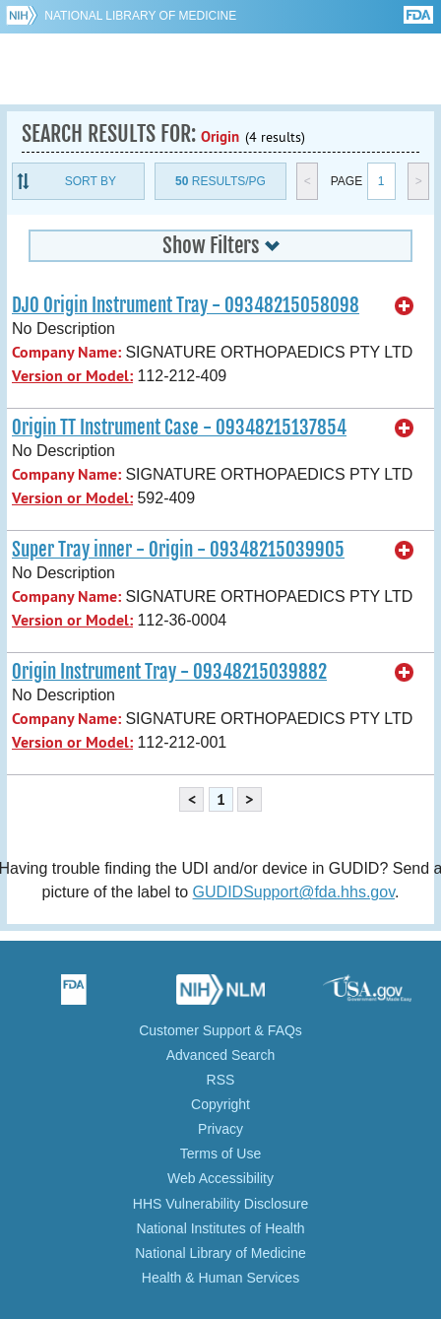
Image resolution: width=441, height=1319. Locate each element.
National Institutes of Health (220, 1228)
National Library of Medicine (140, 16)
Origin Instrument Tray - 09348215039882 (169, 672)
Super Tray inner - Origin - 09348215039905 (178, 549)
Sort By (90, 181)
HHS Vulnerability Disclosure (220, 1204)
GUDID (221, 68)
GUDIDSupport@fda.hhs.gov (294, 892)
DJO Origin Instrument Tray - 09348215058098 (185, 305)
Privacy (220, 1129)
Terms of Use (220, 1153)
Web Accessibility (220, 1178)
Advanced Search (221, 1055)
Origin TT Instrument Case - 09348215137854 (179, 427)
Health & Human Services (220, 1278)
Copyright (220, 1104)
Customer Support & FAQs (220, 1030)
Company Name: (66, 352)
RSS (221, 1080)
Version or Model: (72, 375)
